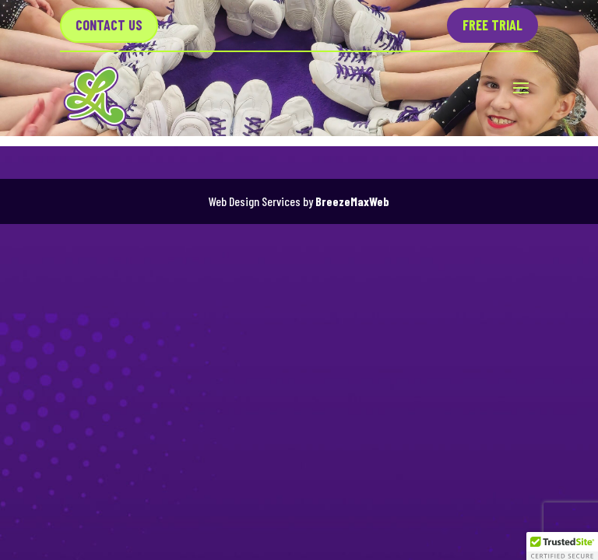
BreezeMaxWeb (352, 201)
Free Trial (492, 24)
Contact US (109, 24)
